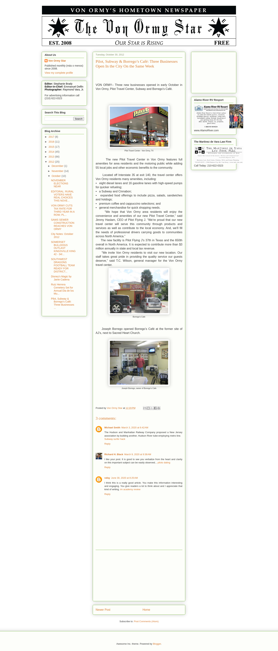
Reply (107, 443)
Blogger (157, 643)
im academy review (130, 489)
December (58, 165)
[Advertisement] (139, 575)
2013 (52, 156)
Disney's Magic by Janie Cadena (61, 278)
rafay (107, 477)
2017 (52, 136)
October (56, 176)
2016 (52, 141)
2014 (52, 151)
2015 (52, 146)
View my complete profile (59, 72)
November (58, 171)
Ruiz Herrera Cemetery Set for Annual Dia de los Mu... (62, 289)
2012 (52, 161)
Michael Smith (112, 427)
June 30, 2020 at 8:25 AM (124, 477)
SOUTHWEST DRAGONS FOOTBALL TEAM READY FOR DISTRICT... (63, 265)
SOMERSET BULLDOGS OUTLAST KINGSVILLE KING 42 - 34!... (63, 248)
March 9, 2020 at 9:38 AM (137, 454)
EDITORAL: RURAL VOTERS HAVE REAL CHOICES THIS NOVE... (62, 196)
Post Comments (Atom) (146, 621)
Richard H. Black (113, 454)
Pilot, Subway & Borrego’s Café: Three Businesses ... (62, 303)
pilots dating (164, 462)
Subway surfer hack (114, 439)
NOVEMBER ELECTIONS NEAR (59, 183)
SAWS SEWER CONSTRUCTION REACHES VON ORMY (62, 224)
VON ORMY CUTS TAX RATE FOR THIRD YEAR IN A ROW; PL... (63, 210)
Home (146, 609)
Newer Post (103, 609)
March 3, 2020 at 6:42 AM (134, 427)
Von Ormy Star (57, 60)
